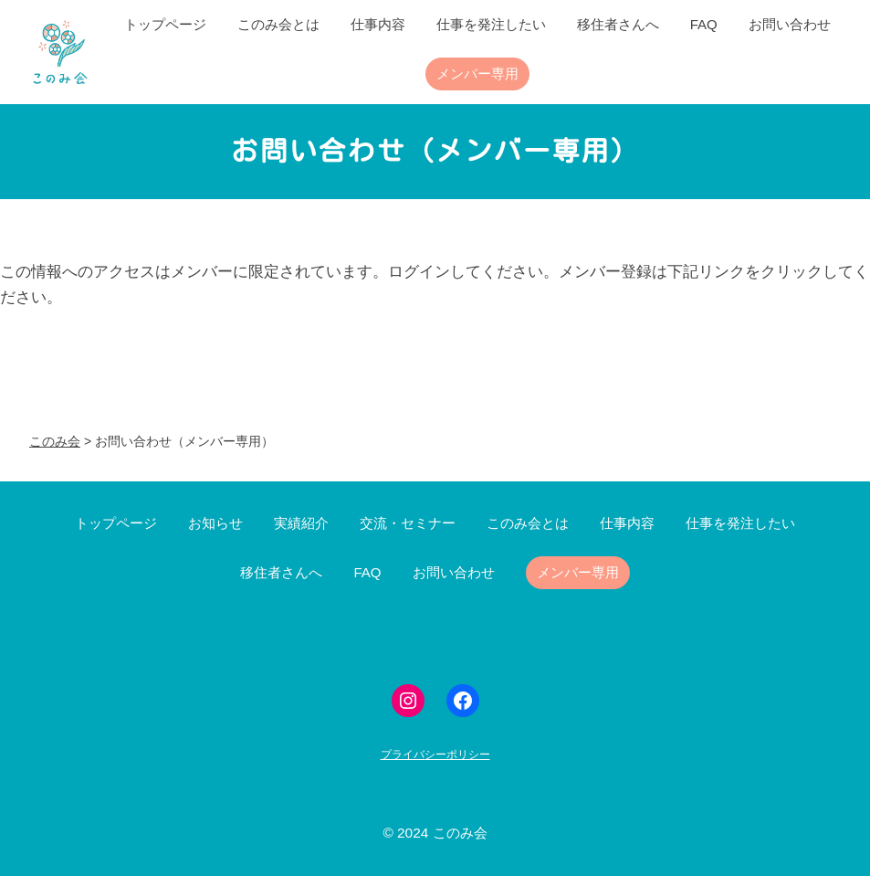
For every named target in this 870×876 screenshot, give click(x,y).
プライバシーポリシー (435, 754)
